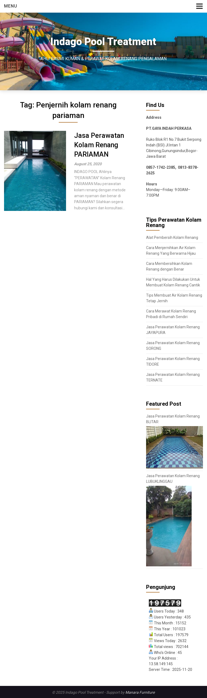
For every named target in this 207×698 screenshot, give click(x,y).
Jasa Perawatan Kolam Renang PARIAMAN (99, 145)
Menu (10, 6)
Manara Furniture (140, 692)
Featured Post (163, 404)
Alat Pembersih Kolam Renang (172, 237)
